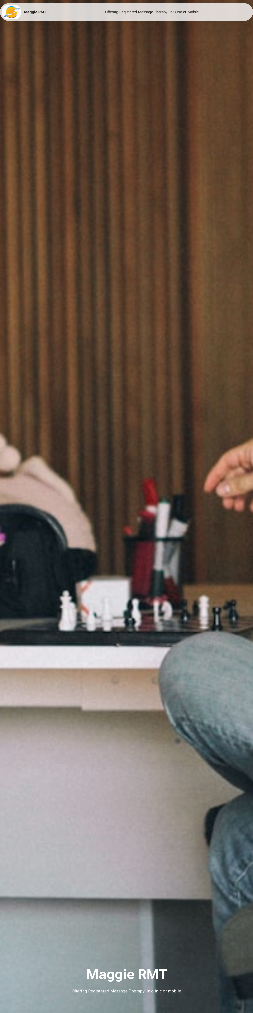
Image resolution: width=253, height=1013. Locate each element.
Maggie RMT (35, 12)
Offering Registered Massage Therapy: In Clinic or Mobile (152, 12)
